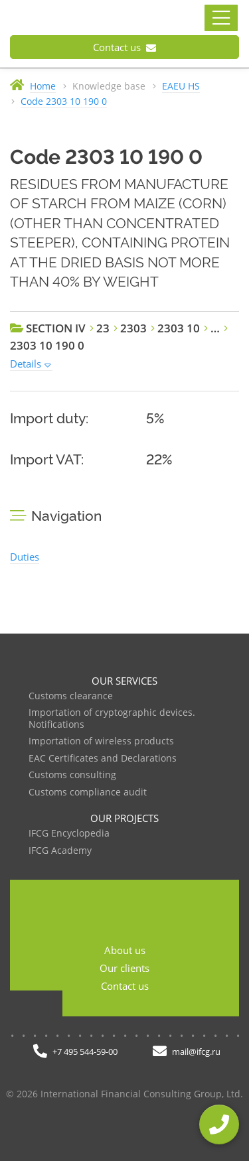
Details (25, 363)
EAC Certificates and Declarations (103, 758)
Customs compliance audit (88, 792)
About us (124, 950)
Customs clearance (71, 696)
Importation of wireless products (101, 741)
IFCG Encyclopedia (69, 833)
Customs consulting (72, 775)
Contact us (124, 47)
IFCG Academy (60, 850)
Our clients (124, 968)
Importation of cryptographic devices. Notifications (112, 718)
